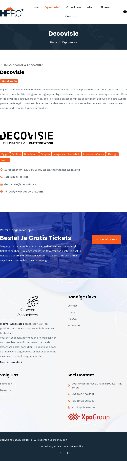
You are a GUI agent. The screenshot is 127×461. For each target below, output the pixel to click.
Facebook (6, 383)
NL (61, 453)
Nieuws (105, 7)
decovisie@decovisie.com (22, 184)
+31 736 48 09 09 (16, 177)
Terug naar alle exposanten (21, 64)
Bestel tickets (106, 239)
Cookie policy (75, 446)
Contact (70, 16)
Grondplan (73, 7)
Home (35, 7)
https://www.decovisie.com (23, 191)
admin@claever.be (83, 407)
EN (69, 453)
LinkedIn (5, 390)
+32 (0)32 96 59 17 (82, 394)
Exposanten (52, 7)
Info (91, 7)
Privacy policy (52, 446)
